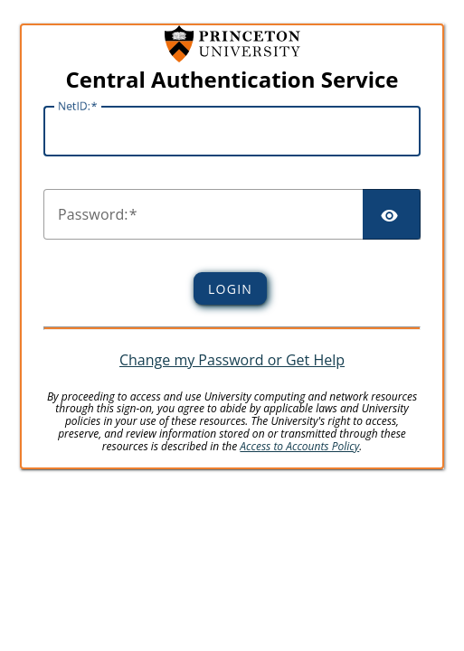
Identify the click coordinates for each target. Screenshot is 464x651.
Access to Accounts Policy (299, 446)
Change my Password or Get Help (232, 360)
